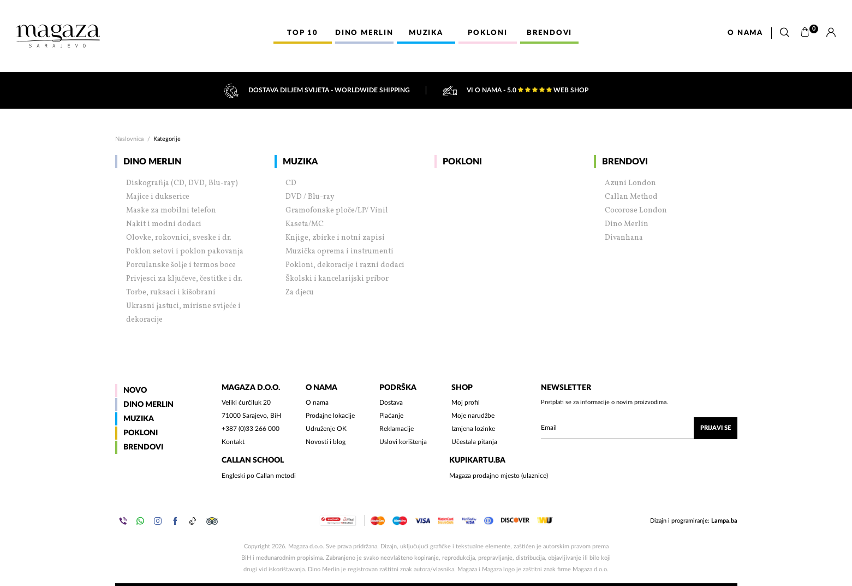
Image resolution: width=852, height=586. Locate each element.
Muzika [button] (426, 33)
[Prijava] (831, 33)
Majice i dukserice (157, 197)
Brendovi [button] (549, 33)
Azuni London (630, 183)
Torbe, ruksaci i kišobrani (171, 292)
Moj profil (465, 402)
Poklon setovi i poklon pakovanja (184, 251)
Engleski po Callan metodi (259, 475)
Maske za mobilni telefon (171, 210)
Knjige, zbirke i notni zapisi (335, 238)
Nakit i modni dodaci (163, 224)
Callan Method (631, 197)
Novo (135, 390)
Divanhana (624, 238)
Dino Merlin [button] (364, 33)
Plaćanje (391, 415)
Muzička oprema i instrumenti (339, 251)
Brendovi (625, 161)
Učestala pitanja (474, 442)
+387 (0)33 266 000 (250, 428)
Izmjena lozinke (473, 428)
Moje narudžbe (472, 415)
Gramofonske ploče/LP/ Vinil (336, 210)
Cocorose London (636, 210)
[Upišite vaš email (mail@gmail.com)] (639, 428)
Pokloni (462, 161)
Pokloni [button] (488, 33)
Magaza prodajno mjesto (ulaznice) (498, 475)
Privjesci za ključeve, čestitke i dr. (184, 279)
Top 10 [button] (302, 33)
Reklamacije (396, 428)
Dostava (391, 402)
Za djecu (299, 292)
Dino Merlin (152, 161)
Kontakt (233, 442)
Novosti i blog (325, 442)
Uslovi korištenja (403, 442)
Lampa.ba (724, 521)
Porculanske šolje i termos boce (181, 265)
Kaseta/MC (304, 224)
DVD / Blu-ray (310, 197)
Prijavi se (715, 428)
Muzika (300, 161)
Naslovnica (129, 139)
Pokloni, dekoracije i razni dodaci (344, 265)
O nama (745, 33)
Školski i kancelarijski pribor (337, 279)
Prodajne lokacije (330, 415)
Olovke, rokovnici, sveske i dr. (178, 238)
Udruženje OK (326, 428)
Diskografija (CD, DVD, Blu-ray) (182, 183)
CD (290, 183)
